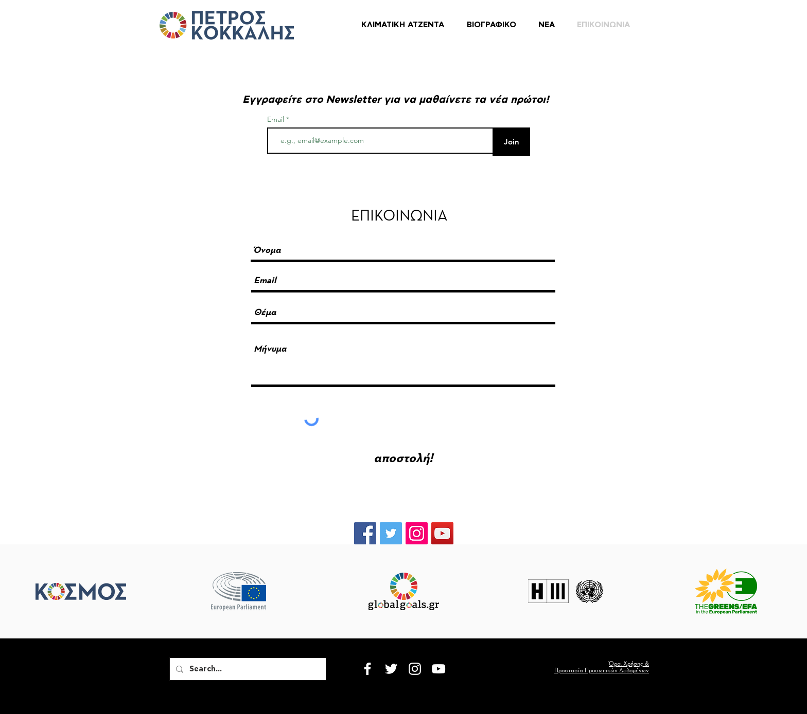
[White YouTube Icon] (438, 669)
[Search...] (246, 669)
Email (276, 119)
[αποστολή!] (403, 459)
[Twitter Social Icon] (391, 533)
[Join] (511, 141)
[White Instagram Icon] (415, 669)
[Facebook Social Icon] (365, 533)
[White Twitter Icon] (391, 669)
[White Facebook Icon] (367, 669)
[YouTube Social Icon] (442, 533)
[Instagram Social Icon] (417, 533)
